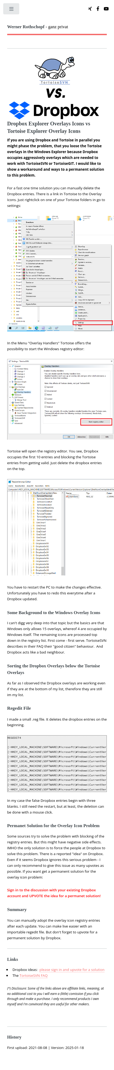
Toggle (11, 10)
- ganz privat (37, 26)
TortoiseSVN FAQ (33, 975)
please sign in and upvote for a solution (72, 969)
